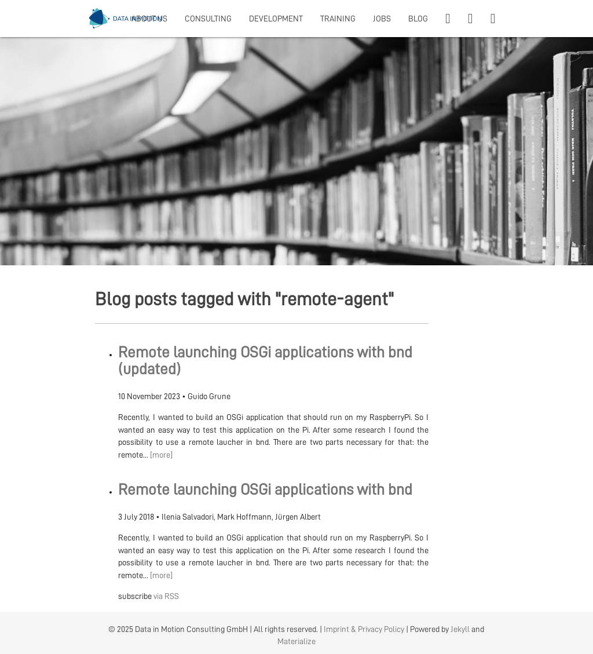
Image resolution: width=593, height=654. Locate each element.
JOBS (382, 18)
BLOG (418, 18)
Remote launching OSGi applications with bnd (265, 490)
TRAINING (338, 18)
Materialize (296, 641)
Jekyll (460, 629)
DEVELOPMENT (276, 18)
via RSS (166, 596)
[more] (161, 455)
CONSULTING (208, 18)
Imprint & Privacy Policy (364, 629)
